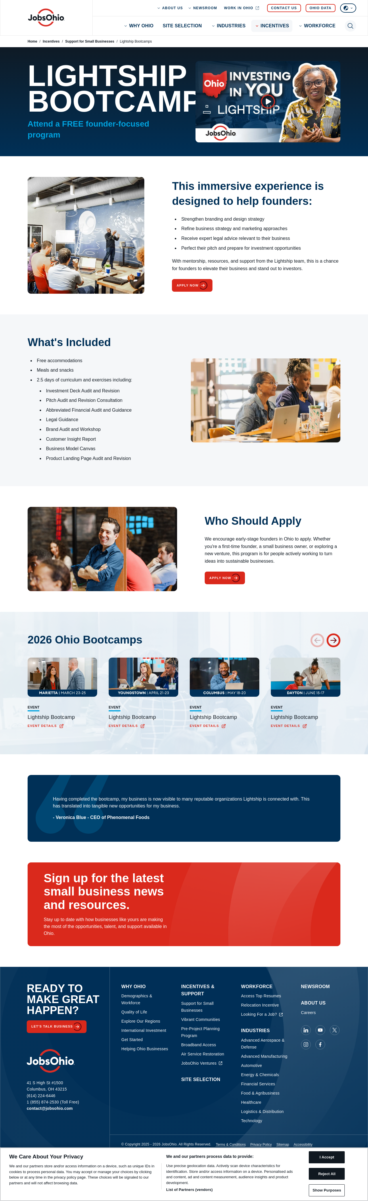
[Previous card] (317, 640)
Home (32, 41)
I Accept (326, 1157)
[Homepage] (46, 17)
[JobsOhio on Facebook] (320, 1044)
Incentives (51, 41)
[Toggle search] (350, 26)
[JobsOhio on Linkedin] (306, 1030)
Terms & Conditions (231, 1145)
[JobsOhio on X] (335, 1030)
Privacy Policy (261, 1145)
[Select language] (348, 8)
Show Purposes (327, 1190)
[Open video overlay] (267, 102)
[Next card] (333, 640)
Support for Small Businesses (89, 41)
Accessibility (303, 1145)
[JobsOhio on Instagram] (306, 1044)
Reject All (327, 1174)
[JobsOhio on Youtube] (320, 1030)
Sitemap (282, 1145)
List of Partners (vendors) (189, 1189)
